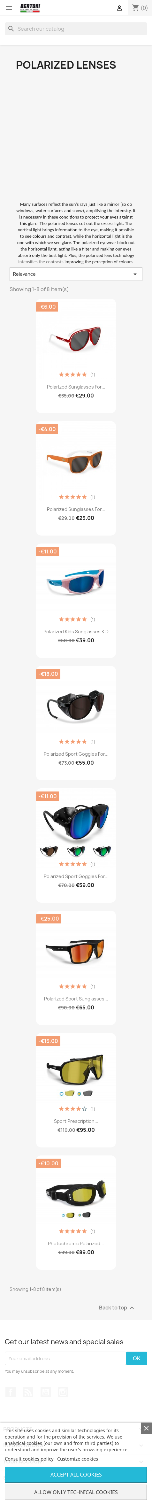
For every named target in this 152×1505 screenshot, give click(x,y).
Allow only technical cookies (76, 1492)
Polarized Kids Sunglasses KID (76, 632)
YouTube (46, 1392)
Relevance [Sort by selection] (76, 274)
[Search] (76, 28)
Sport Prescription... (76, 1121)
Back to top (117, 1308)
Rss (28, 1392)
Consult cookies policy (29, 1458)
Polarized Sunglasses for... (76, 387)
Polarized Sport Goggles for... (76, 754)
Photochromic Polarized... (76, 1243)
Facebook (10, 1392)
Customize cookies (77, 1458)
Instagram (63, 1392)
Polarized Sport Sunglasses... (76, 999)
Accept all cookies (76, 1474)
